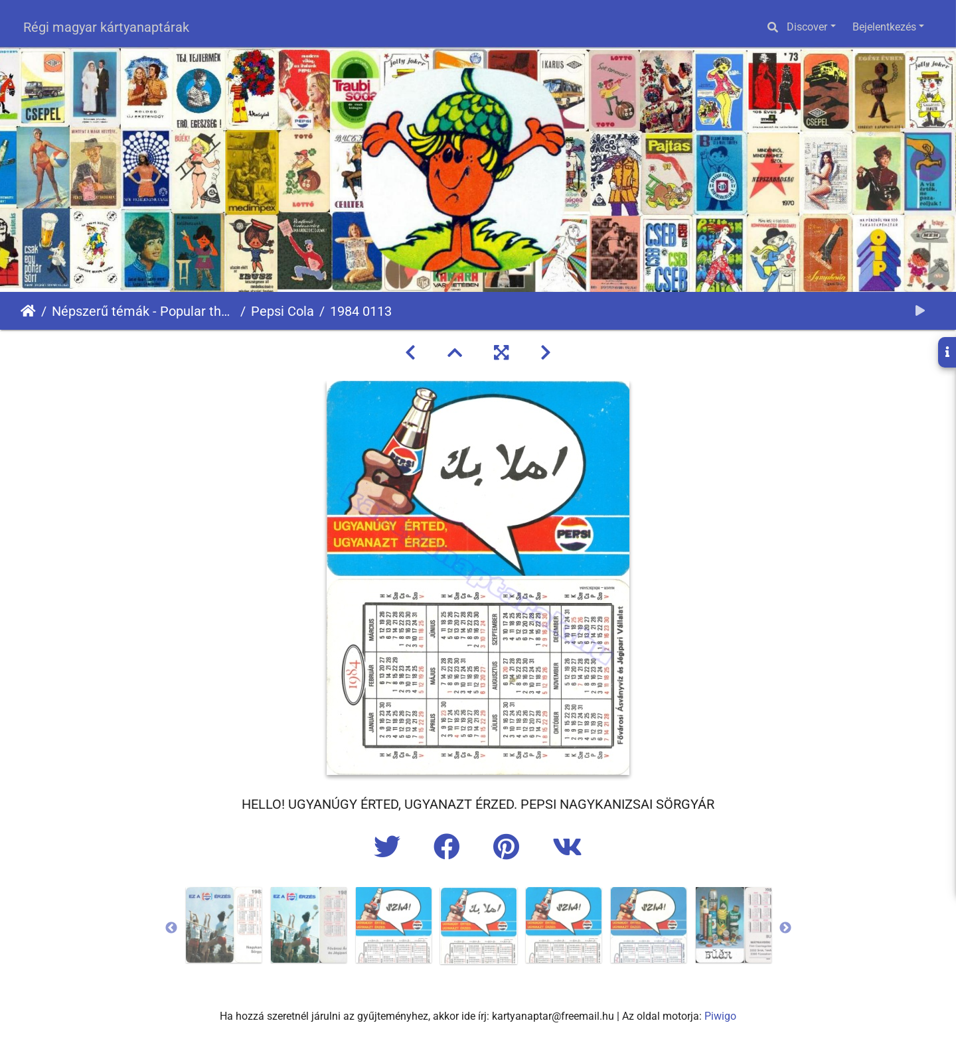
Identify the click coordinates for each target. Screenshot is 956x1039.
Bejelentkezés (884, 27)
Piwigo (720, 1016)
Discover (807, 27)
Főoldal (28, 311)
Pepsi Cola (282, 311)
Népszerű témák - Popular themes (143, 311)
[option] (223, 925)
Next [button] (785, 928)
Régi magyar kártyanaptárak (106, 27)
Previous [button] (171, 928)
